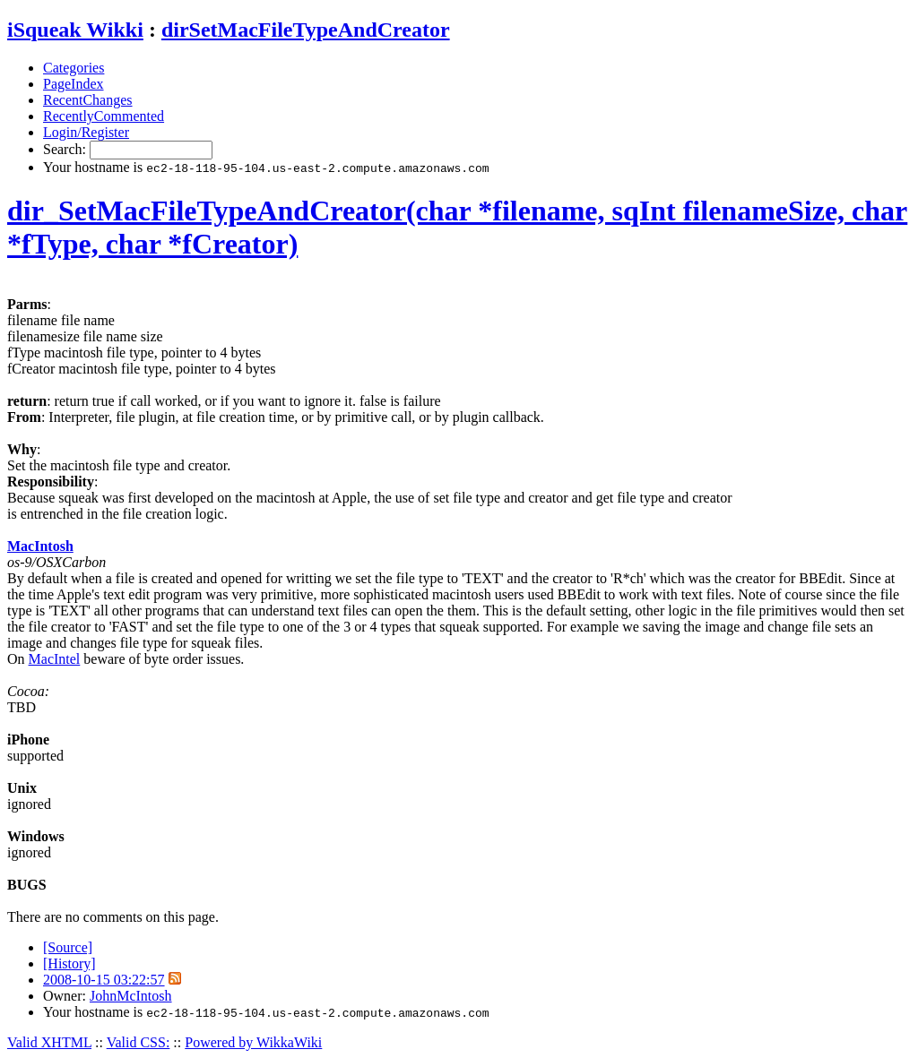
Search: (66, 149)
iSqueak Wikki (75, 29)
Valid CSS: (138, 1042)
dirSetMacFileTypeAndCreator (305, 29)
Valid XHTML (49, 1042)
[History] (69, 963)
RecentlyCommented (103, 116)
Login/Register (86, 132)
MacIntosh (40, 546)
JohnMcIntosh (131, 995)
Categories (73, 67)
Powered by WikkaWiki (253, 1042)
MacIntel (55, 659)
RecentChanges (88, 100)
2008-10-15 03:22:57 (104, 979)
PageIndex (73, 83)
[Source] (67, 947)
